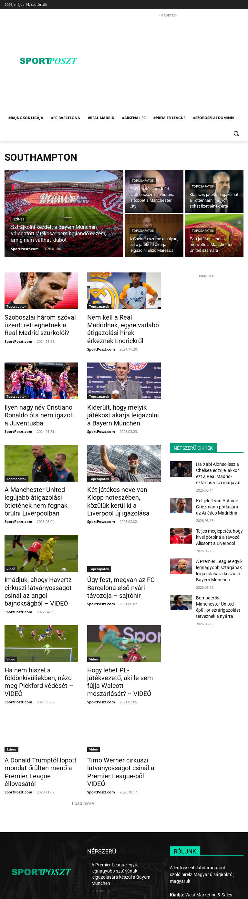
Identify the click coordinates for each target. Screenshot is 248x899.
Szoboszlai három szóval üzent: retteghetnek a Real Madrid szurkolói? (36, 324)
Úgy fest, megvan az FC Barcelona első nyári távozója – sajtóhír (122, 564)
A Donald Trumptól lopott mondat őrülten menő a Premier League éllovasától (38, 731)
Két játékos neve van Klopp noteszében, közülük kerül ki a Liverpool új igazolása (123, 484)
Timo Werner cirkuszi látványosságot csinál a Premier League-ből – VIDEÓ (122, 731)
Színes (18, 219)
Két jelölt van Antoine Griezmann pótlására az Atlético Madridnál (217, 503)
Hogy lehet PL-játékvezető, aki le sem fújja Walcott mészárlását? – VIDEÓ (123, 651)
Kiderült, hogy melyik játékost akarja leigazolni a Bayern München (123, 404)
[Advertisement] (170, 64)
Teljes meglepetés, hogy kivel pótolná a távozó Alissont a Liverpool (216, 531)
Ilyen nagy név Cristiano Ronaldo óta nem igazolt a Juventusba (36, 404)
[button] (235, 133)
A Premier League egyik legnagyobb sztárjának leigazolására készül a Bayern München (122, 824)
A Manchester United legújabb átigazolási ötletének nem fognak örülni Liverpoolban (41, 484)
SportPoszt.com (18, 339)
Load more (83, 758)
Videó (10, 546)
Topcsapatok (143, 180)
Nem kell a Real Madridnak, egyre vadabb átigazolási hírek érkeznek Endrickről (120, 324)
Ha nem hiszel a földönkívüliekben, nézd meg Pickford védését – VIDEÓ (39, 651)
